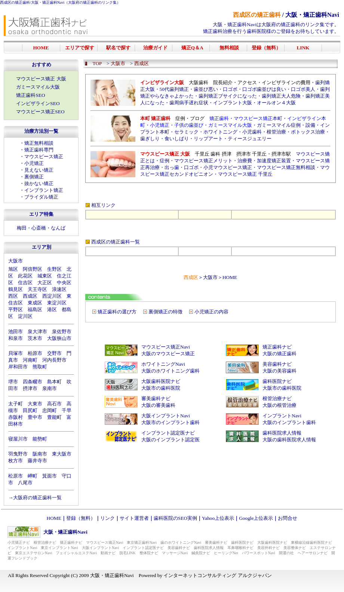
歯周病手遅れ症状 (188, 102)
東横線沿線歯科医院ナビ (311, 542)
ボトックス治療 (308, 132)
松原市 (15, 476)
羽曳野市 (18, 454)
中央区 (64, 282)
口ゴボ (230, 89)
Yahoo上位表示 (218, 518)
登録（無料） (80, 518)
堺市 (13, 381)
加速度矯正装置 (274, 160)
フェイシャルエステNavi (76, 553)
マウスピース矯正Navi (165, 347)
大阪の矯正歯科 (279, 353)
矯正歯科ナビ (277, 347)
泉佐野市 (61, 331)
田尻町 (30, 410)
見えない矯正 (38, 170)
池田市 (15, 331)
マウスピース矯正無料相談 (286, 167)
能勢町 (40, 439)
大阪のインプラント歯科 (289, 422)
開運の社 (286, 553)
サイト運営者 (134, 518)
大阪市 (15, 261)
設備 (310, 125)
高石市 (54, 404)
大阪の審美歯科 (158, 405)
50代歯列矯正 (174, 89)
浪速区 (59, 289)
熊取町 (40, 366)
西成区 (30, 296)
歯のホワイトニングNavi (180, 542)
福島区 (35, 309)
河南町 (30, 360)
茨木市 (35, 338)
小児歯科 (252, 132)
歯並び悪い (206, 89)
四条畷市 (32, 381)
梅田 (22, 228)
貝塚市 (15, 353)
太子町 (15, 404)
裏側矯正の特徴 (165, 312)
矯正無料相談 (38, 143)
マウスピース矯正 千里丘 (245, 174)
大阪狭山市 (59, 338)
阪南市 (40, 454)
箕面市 (49, 476)
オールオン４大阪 (276, 102)
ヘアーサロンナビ (313, 553)
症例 (164, 160)
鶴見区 (15, 289)
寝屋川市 (18, 439)
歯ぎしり (150, 138)
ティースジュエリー (249, 138)
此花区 (25, 276)
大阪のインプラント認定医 (170, 439)
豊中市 (35, 417)
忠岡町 (49, 410)
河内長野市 (54, 360)
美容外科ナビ (268, 548)
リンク (107, 518)
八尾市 (25, 482)
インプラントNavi (281, 415)
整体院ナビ (148, 553)
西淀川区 (52, 296)
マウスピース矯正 (43, 156)
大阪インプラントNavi (165, 415)
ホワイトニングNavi (163, 364)
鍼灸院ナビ (200, 553)
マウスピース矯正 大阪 (41, 79)
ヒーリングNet (226, 553)
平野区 (15, 309)
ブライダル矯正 (41, 197)
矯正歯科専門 (38, 150)
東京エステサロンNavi (33, 553)
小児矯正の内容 (211, 312)
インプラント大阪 (232, 102)
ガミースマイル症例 (279, 125)
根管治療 (276, 132)
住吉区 (25, 282)
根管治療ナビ (277, 398)
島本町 (54, 381)
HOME (229, 277)
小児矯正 (34, 163)
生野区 (54, 269)
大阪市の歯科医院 (160, 388)
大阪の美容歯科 (279, 371)
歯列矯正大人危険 (281, 96)
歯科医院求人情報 (281, 433)
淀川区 (25, 316)
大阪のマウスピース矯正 (168, 353)
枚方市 (15, 460)
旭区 (13, 269)
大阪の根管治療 (279, 405)
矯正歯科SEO (30, 95)
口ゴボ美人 (303, 89)
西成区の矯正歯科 (15, 2)
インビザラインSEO (37, 103)
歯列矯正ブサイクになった (228, 96)
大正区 (44, 282)
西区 (13, 296)
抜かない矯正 (38, 183)
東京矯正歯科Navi (141, 542)
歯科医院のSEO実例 (175, 518)
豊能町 (54, 417)
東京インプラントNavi (59, 548)
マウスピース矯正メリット (203, 160)
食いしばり (177, 138)
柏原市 (35, 353)
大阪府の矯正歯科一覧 (37, 497)
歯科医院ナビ (277, 381)
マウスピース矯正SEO (40, 111)
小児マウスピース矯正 (227, 167)
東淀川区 (57, 303)
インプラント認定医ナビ (168, 433)
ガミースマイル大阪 (38, 87)
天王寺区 (37, 289)
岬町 (32, 476)
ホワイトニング (220, 132)
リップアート (208, 138)
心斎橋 (38, 228)
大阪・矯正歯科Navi (47, 2)
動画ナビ (108, 553)
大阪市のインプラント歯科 (170, 422)
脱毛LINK (127, 553)
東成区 (35, 303)
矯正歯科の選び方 (117, 312)
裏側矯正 (34, 177)
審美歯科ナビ (156, 398)
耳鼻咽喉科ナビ (240, 548)
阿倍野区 (32, 269)
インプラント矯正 (43, 190)
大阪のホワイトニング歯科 (170, 371)
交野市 (54, 353)
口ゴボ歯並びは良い (264, 89)
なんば (58, 228)
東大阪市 (61, 454)
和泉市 (15, 338)
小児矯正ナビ (18, 542)
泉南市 (49, 388)
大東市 (35, 404)
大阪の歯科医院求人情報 (289, 439)
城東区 (44, 276)
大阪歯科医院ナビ (160, 381)
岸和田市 (18, 366)
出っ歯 (172, 167)
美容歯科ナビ (277, 364)
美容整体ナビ (294, 548)
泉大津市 (37, 331)
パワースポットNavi (258, 553)
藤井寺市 (37, 460)
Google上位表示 (256, 518)
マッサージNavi (175, 553)
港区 (52, 309)
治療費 (244, 160)
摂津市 (30, 388)
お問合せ (287, 518)
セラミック (186, 132)
